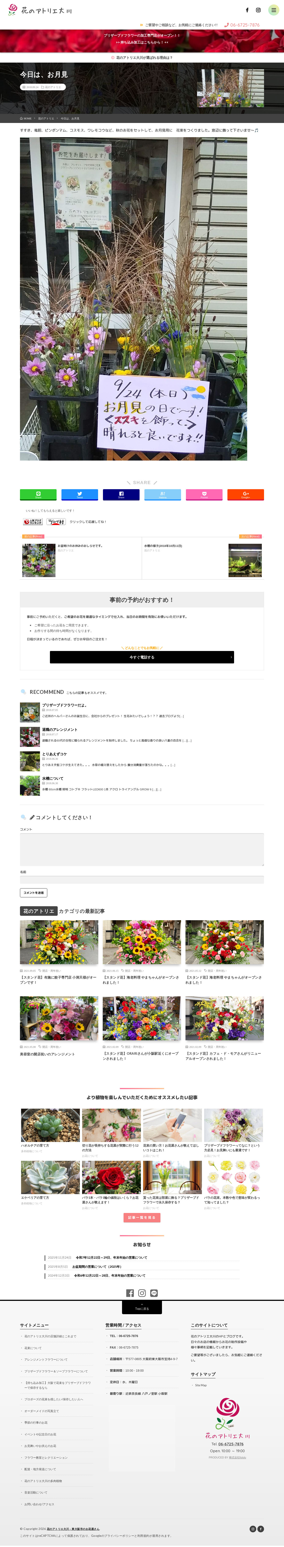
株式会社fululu (237, 1460)
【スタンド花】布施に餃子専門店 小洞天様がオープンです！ (57, 980)
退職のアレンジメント (60, 729)
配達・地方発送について (41, 1471)
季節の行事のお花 (36, 1425)
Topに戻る (142, 1312)
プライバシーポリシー (119, 1537)
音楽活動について (36, 1494)
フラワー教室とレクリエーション (47, 1459)
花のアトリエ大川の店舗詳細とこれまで (52, 1339)
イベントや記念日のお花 (41, 1436)
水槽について (52, 778)
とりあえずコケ (54, 754)
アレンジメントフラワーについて (47, 1362)
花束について (33, 1351)
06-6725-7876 (128, 1339)
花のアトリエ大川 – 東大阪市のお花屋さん (75, 1530)
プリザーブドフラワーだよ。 (65, 705)
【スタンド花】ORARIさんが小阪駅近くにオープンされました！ (140, 1058)
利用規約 (143, 1537)
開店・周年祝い (51, 970)
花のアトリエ (53, 87)
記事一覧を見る (142, 1221)
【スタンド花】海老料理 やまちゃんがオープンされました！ (140, 980)
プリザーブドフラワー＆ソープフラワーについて (58, 1374)
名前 (23, 872)
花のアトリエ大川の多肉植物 (44, 1482)
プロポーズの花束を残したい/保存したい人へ (56, 1402)
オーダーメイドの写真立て (43, 1413)
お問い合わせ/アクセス (40, 1505)
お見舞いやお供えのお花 (41, 1448)
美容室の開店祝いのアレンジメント (53, 1055)
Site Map (201, 1388)
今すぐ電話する (142, 657)
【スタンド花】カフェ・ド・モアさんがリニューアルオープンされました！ (224, 1058)
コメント (26, 829)
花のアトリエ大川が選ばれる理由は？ (142, 57)
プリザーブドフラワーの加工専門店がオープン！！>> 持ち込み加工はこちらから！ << (142, 38)
